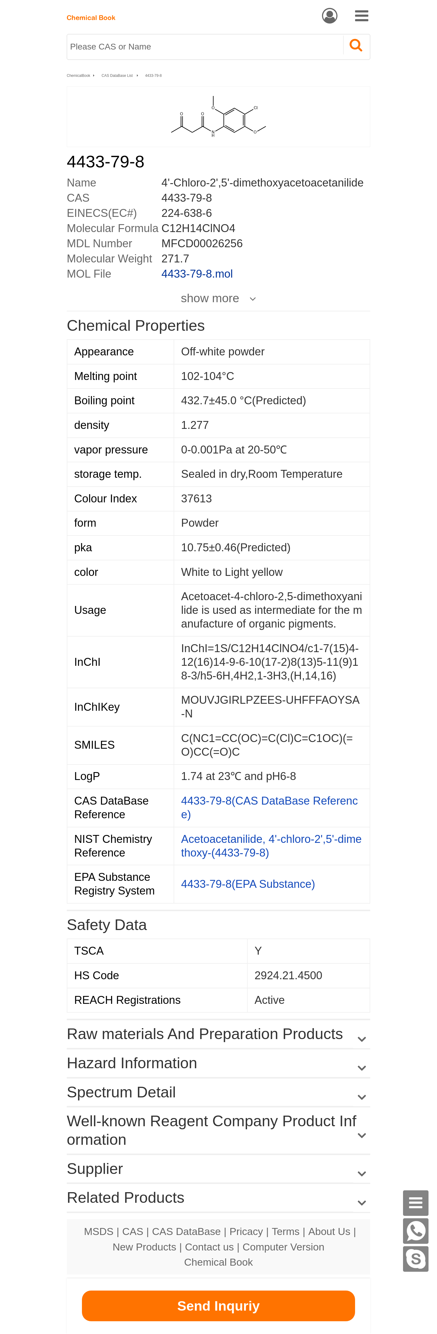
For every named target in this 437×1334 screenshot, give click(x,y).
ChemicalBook (78, 76)
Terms (286, 1231)
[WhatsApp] (416, 1231)
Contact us (209, 1247)
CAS (132, 1231)
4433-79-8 (153, 76)
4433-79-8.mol (197, 274)
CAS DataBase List (118, 76)
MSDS (98, 1231)
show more (210, 298)
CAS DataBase (186, 1231)
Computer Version (283, 1247)
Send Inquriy (218, 1306)
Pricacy (246, 1231)
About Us (329, 1231)
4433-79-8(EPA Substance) (248, 884)
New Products (144, 1247)
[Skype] (416, 1259)
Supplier (95, 1168)
